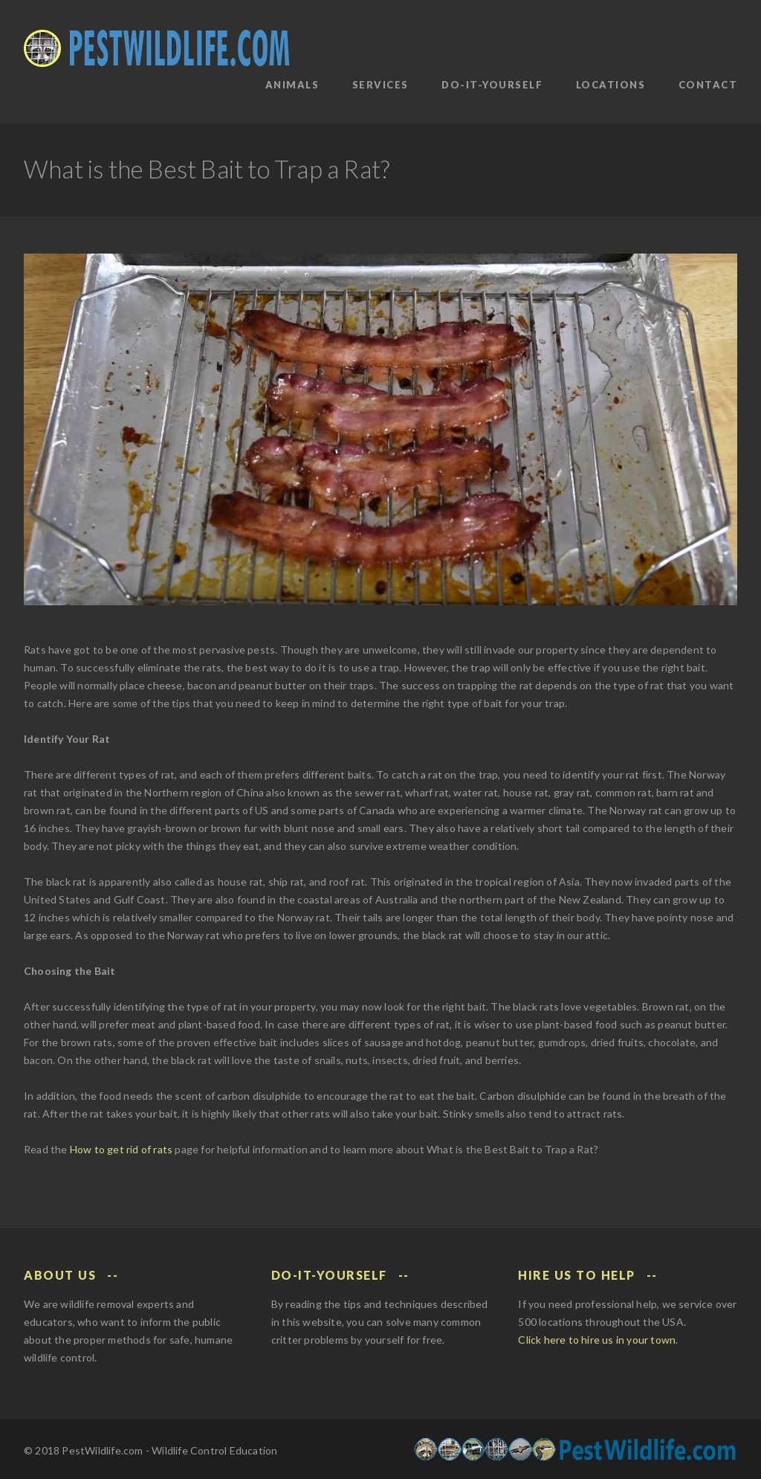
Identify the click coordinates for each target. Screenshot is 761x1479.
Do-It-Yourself (492, 85)
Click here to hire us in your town (597, 1339)
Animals (292, 85)
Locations (611, 85)
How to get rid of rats (121, 1149)
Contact (708, 85)
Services (380, 85)
